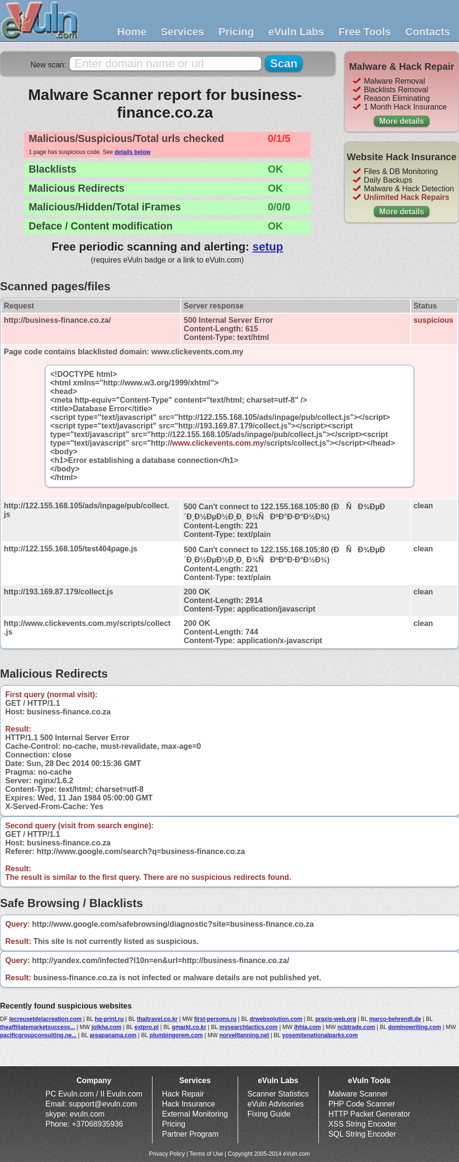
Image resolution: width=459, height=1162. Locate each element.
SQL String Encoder (362, 1134)
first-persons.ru (215, 1019)
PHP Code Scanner (361, 1104)
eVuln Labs (296, 32)
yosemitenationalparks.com (320, 1035)
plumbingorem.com (176, 1035)
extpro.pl (146, 1027)
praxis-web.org (335, 1019)
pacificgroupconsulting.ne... (38, 1035)
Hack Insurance (188, 1104)
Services (182, 32)
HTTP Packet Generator (369, 1114)
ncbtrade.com (356, 1027)
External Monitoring (195, 1114)
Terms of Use (206, 1154)
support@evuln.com (103, 1104)
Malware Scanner (358, 1094)
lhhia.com (307, 1027)
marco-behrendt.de (395, 1019)
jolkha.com (106, 1027)
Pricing (236, 32)
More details (401, 121)
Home (131, 32)
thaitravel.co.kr (157, 1019)
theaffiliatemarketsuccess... (37, 1027)
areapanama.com (112, 1035)
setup (267, 246)
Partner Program (190, 1134)
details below (132, 152)
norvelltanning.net (244, 1035)
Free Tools (365, 32)
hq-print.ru (109, 1019)
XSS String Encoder (362, 1124)
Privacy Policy (167, 1154)
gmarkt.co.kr (189, 1027)
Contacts (427, 32)
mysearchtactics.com (248, 1027)
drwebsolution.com (276, 1019)
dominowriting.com (414, 1027)
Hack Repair (183, 1094)
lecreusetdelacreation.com (45, 1019)
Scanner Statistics (278, 1094)
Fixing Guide (269, 1114)
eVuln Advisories (276, 1104)
